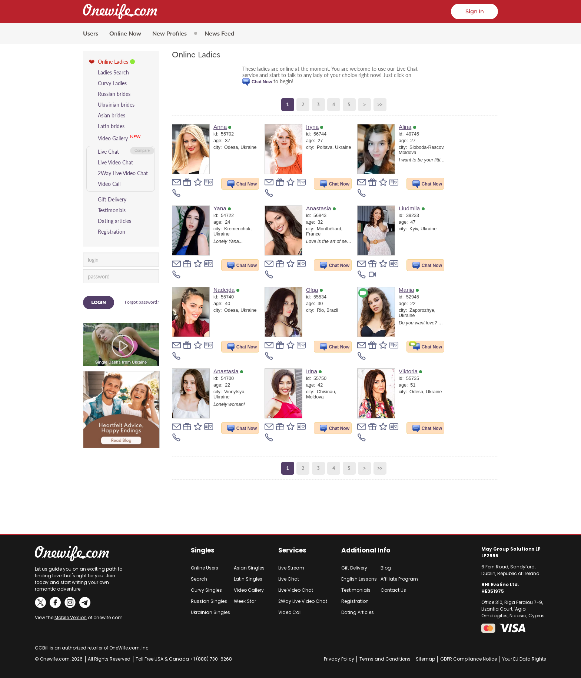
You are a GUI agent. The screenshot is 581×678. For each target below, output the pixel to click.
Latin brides (111, 126)
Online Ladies (113, 62)
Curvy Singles (206, 590)
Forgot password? (142, 302)
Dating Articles (357, 612)
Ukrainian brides (116, 104)
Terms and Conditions (385, 659)
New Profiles (169, 33)
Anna (222, 127)
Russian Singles (209, 601)
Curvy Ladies (112, 83)
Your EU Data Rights (524, 659)
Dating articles (114, 221)
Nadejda (226, 290)
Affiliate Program (399, 579)
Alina (407, 127)
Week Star (245, 601)
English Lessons (359, 579)
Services (292, 550)
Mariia (409, 290)
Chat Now (262, 81)
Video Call (109, 184)
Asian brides (111, 115)
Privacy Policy (339, 659)
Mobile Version (70, 617)
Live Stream (291, 568)
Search (199, 579)
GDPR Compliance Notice (468, 659)
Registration (111, 231)
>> (379, 104)
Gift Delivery (112, 199)
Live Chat (108, 151)
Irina (314, 371)
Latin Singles (248, 579)
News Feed (219, 33)
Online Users (204, 568)
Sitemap (425, 659)
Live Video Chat (115, 162)
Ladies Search (113, 72)
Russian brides (114, 94)
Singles (203, 550)
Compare (142, 150)
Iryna (314, 127)
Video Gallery (113, 138)
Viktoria (410, 371)
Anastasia (321, 208)
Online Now (125, 33)
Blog (386, 568)
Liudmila (412, 208)
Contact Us (393, 590)
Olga (314, 290)
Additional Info (365, 550)
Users (90, 33)
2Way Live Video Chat (123, 173)
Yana (222, 208)
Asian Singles (249, 568)
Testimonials (112, 210)
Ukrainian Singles (210, 612)
